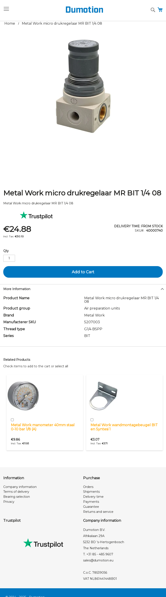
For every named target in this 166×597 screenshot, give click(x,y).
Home (9, 23)
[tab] (83, 288)
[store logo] (57, 9)
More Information (16, 289)
